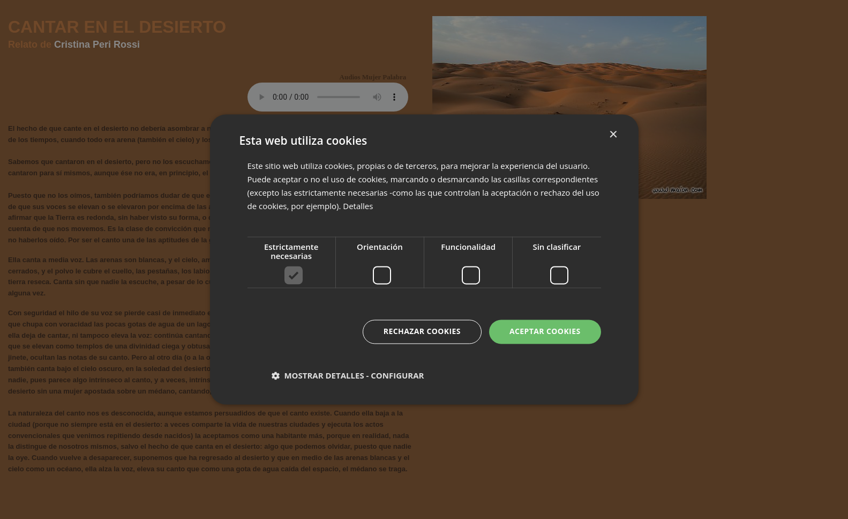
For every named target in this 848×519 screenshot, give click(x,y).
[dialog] (424, 259)
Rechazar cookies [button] (422, 332)
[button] (348, 376)
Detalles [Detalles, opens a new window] (358, 206)
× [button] (613, 135)
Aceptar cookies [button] (545, 332)
